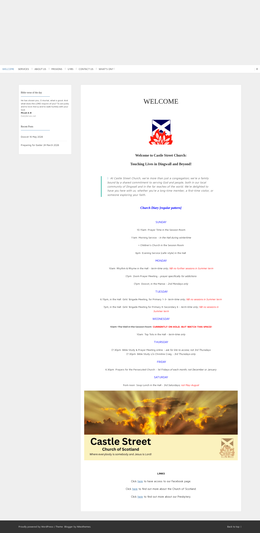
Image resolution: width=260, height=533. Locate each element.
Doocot (25, 136)
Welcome (8, 68)
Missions (56, 68)
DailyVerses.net (28, 116)
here (140, 481)
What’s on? (106, 68)
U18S (70, 68)
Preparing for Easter (32, 145)
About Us (40, 68)
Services (23, 68)
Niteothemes (84, 526)
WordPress (47, 526)
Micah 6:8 (26, 113)
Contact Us (86, 68)
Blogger (68, 526)
